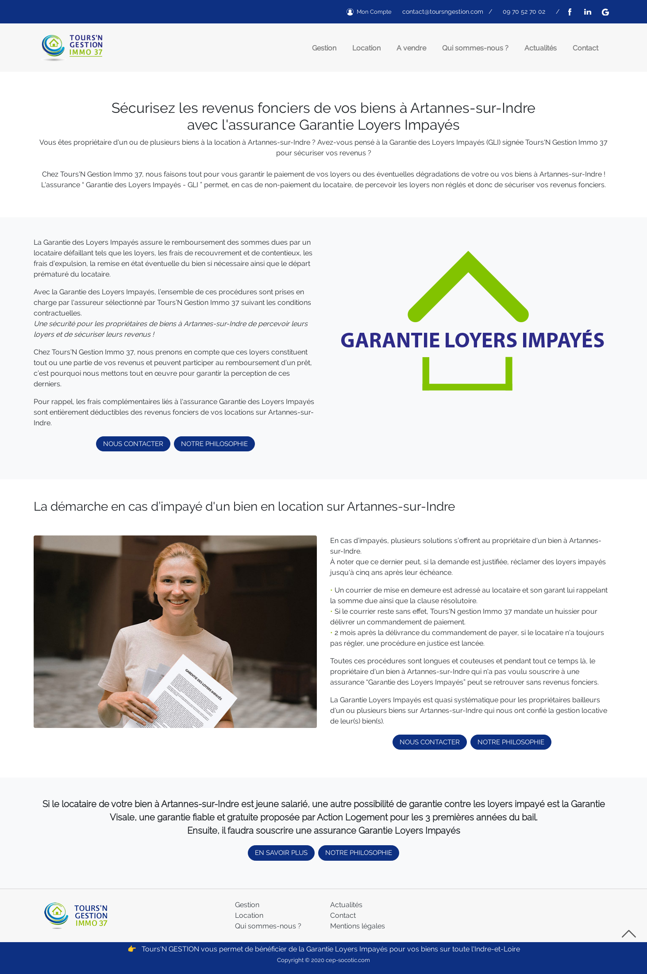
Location (366, 48)
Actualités (540, 48)
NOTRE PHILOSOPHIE (214, 444)
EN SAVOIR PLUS (281, 853)
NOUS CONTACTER (133, 444)
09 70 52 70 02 (524, 11)
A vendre (411, 48)
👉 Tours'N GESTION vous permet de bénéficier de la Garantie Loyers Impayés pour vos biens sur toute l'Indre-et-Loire (323, 949)
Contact (585, 48)
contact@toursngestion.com (442, 11)
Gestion (324, 48)
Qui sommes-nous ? (475, 48)
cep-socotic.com (348, 960)
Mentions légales (357, 926)
